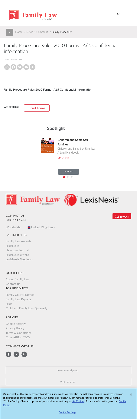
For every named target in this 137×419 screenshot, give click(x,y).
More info (63, 158)
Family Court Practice (20, 294)
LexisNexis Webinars (19, 259)
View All (68, 171)
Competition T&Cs (18, 337)
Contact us (13, 283)
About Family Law (17, 279)
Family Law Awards (18, 241)
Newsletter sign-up (67, 370)
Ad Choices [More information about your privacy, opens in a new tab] (78, 402)
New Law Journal (17, 250)
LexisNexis (12, 245)
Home (18, 32)
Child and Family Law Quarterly (26, 308)
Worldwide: (14, 227)
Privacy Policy (15, 328)
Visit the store (67, 382)
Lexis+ (10, 303)
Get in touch (122, 216)
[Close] (131, 395)
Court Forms (36, 108)
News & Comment (37, 32)
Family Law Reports (18, 299)
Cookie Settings (16, 323)
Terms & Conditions (18, 332)
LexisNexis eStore (17, 254)
